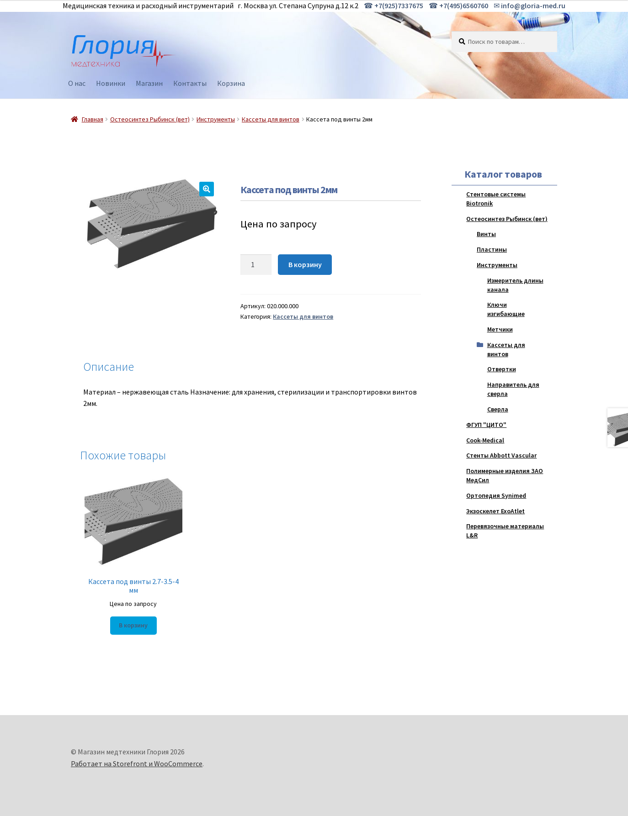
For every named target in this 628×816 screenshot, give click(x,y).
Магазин (149, 83)
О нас (76, 83)
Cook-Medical (485, 440)
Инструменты (216, 119)
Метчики (500, 329)
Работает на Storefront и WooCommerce (136, 763)
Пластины (492, 249)
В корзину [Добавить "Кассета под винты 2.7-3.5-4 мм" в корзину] (133, 625)
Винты (486, 234)
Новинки (110, 83)
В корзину (305, 264)
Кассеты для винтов (270, 119)
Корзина (231, 83)
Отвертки (501, 369)
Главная (92, 119)
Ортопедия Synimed (496, 495)
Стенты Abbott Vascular (501, 455)
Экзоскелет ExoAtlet (495, 511)
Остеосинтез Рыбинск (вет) (150, 119)
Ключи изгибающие (506, 309)
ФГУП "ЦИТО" (486, 425)
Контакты (190, 83)
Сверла (497, 409)
